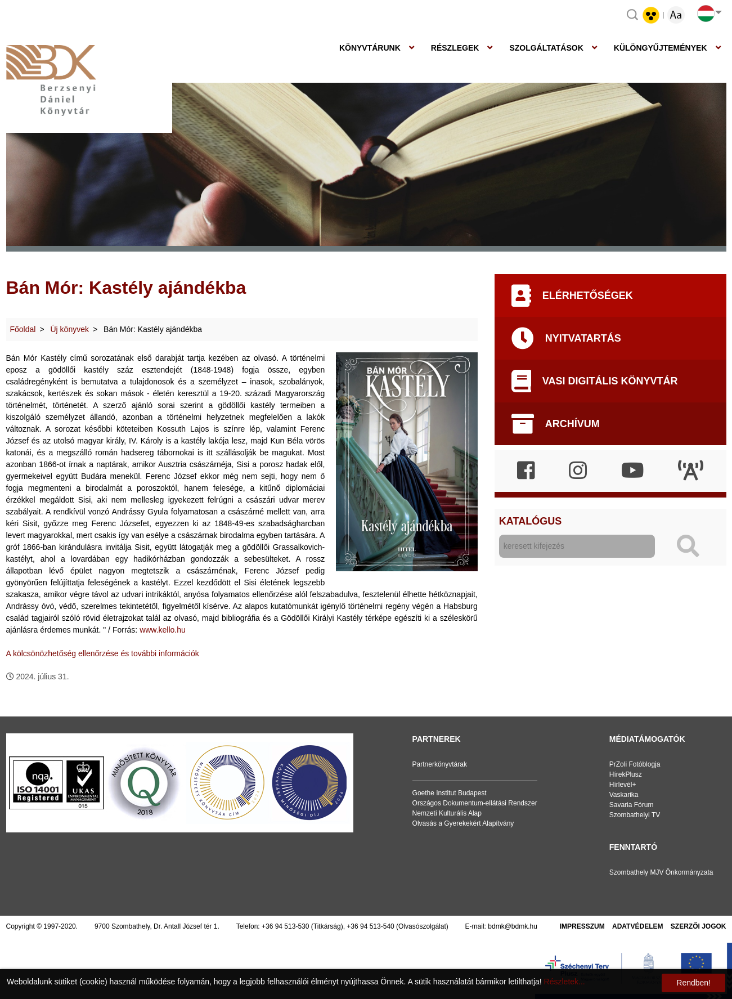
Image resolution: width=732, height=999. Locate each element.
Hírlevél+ (622, 785)
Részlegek (455, 47)
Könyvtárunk (370, 47)
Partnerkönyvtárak (439, 764)
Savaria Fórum (631, 805)
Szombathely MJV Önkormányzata (661, 872)
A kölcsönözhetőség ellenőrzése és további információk (102, 653)
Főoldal (23, 329)
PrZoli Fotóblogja (635, 764)
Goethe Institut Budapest (449, 793)
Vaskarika (624, 795)
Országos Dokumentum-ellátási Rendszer (474, 803)
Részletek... (564, 981)
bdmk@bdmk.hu (512, 926)
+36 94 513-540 (370, 926)
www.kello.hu (163, 629)
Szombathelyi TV (635, 815)
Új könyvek (70, 329)
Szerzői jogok (698, 926)
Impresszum (582, 926)
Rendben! (693, 982)
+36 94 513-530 (285, 926)
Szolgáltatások (546, 47)
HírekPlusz (625, 774)
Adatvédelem (637, 926)
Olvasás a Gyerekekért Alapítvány (463, 823)
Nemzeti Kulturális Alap (447, 813)
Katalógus (530, 521)
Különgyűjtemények (660, 47)
